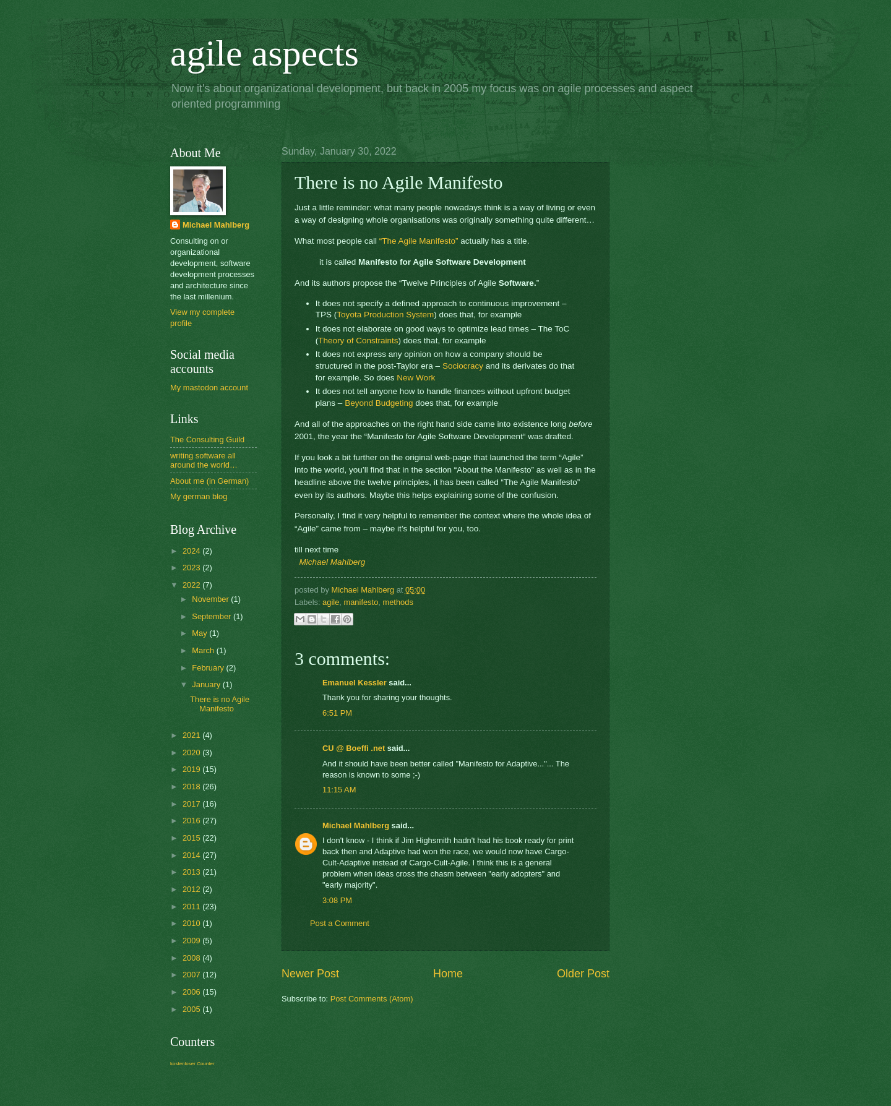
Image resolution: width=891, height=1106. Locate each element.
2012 (192, 889)
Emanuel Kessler (354, 682)
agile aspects (264, 53)
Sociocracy (462, 366)
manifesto (360, 602)
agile (330, 602)
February (209, 667)
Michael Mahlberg (332, 562)
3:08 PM (337, 900)
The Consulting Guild (207, 439)
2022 (192, 584)
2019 (192, 769)
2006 (192, 992)
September (212, 616)
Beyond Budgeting (379, 403)
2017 (192, 803)
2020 (192, 752)
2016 (192, 820)
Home (448, 973)
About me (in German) (209, 481)
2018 (192, 786)
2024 (192, 550)
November (211, 599)
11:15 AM (339, 789)
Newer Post (310, 973)
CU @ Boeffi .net (353, 748)
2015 (192, 837)
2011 (192, 906)
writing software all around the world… (204, 460)
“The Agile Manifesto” (418, 241)
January (207, 684)
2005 (192, 1009)
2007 (192, 974)
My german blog (198, 496)
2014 (192, 855)
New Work (416, 377)
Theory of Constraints (358, 340)
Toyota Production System (385, 314)
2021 (192, 735)
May (200, 633)
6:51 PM (337, 713)
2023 (192, 567)
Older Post (583, 973)
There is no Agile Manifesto (219, 704)
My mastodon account (209, 387)
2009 (192, 940)
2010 (192, 923)
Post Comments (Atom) (371, 998)
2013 (192, 872)
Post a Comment (339, 923)
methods (397, 602)
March (204, 650)
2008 (192, 957)
